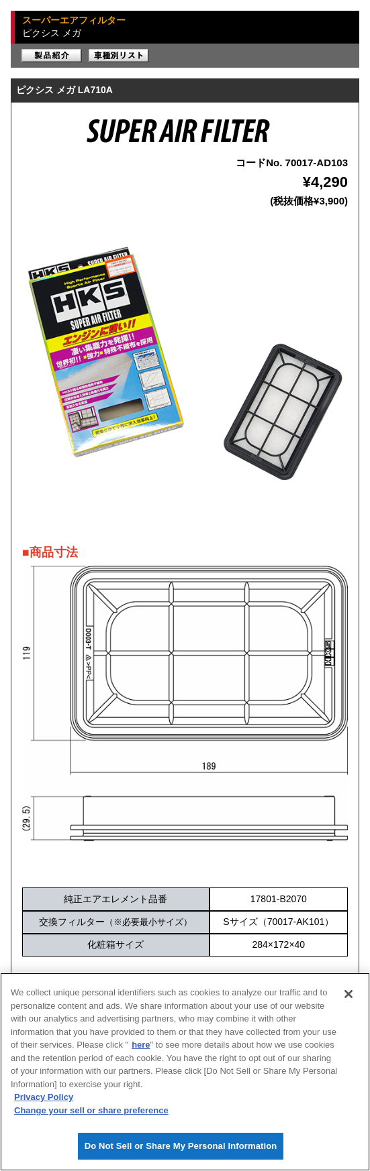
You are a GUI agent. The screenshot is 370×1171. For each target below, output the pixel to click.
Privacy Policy (43, 1097)
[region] (185, 1072)
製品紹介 (51, 55)
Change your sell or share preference (91, 1110)
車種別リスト (119, 55)
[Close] (348, 994)
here (141, 1045)
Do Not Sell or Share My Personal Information (181, 1146)
